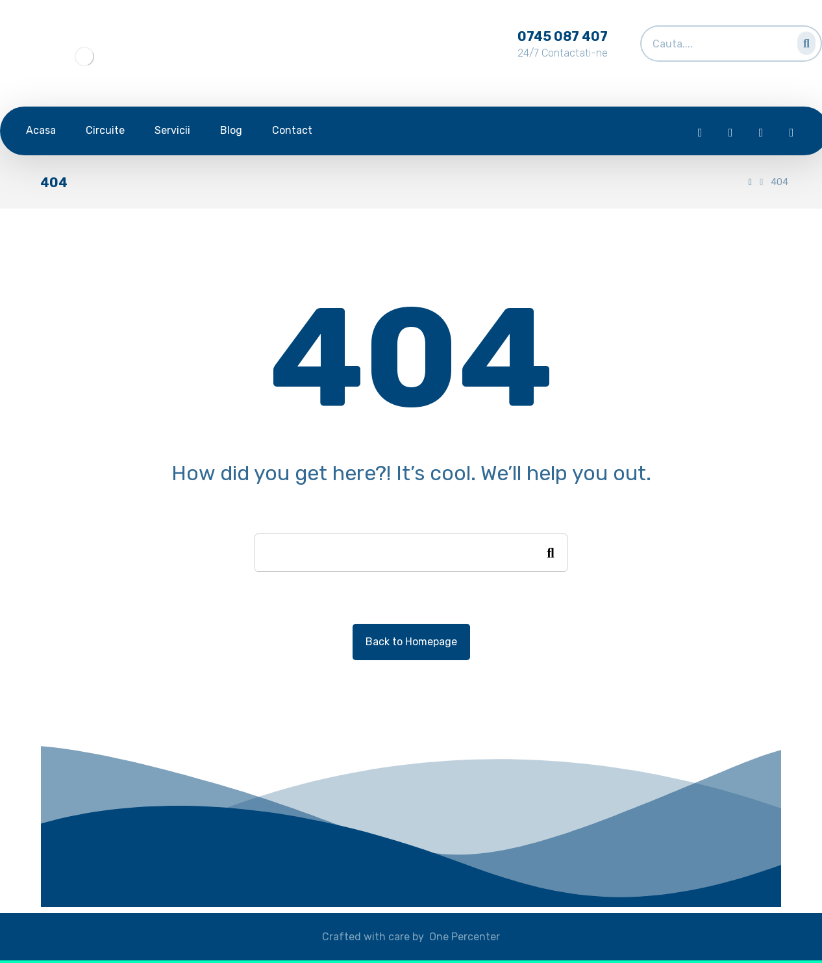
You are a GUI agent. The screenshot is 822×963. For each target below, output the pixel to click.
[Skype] (791, 132)
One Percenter (464, 937)
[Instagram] (761, 132)
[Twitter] (730, 132)
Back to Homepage (411, 642)
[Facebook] (700, 132)
